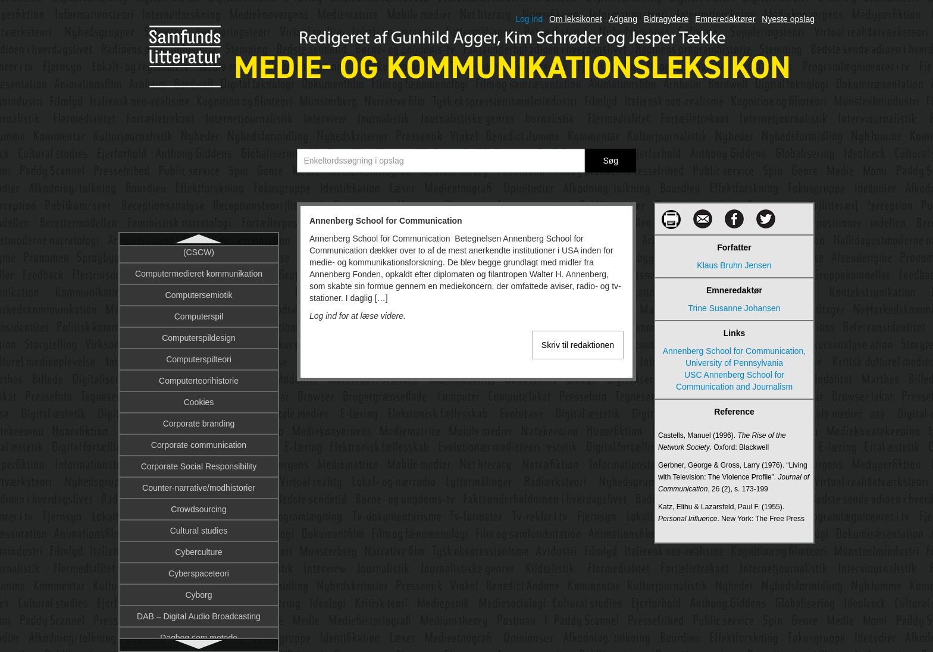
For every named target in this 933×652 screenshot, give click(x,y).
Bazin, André (198, 590)
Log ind (529, 19)
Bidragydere (666, 19)
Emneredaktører (725, 19)
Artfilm (199, 355)
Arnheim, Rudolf (198, 333)
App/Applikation (198, 291)
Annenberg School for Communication (199, 263)
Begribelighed (198, 633)
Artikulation (198, 376)
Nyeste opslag (788, 19)
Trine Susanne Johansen (734, 308)
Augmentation (198, 398)
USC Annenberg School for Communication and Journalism (734, 380)
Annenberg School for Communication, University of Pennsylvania (734, 357)
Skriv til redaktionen (577, 345)
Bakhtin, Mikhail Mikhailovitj (198, 548)
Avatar (199, 505)
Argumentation (198, 312)
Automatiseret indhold (198, 462)
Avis (198, 526)
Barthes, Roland (198, 569)
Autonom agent (199, 483)
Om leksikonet (575, 19)
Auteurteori (199, 441)
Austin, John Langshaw (199, 419)
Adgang (623, 19)
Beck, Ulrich (199, 612)
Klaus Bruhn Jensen (734, 265)
